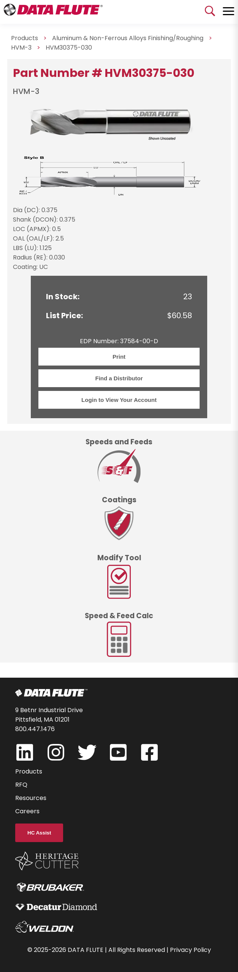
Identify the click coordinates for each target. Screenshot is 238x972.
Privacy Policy (190, 949)
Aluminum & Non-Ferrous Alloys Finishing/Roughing (127, 38)
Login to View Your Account (119, 400)
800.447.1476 (35, 729)
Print (119, 356)
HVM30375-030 (69, 47)
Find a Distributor (119, 378)
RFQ (21, 784)
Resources (30, 798)
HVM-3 (21, 47)
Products (28, 771)
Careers (27, 811)
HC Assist (39, 833)
